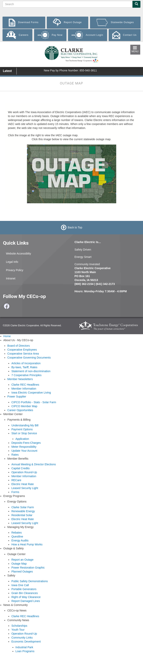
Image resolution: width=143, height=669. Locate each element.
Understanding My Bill (24, 425)
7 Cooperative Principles (26, 375)
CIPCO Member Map (24, 406)
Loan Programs (25, 651)
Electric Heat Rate (22, 484)
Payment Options (22, 429)
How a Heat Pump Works (26, 544)
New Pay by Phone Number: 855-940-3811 (70, 70)
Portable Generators (23, 589)
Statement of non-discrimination (30, 371)
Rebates (16, 532)
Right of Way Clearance (25, 597)
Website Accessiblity (18, 253)
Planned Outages (22, 571)
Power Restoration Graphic (28, 567)
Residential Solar (21, 515)
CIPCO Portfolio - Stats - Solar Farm (33, 402)
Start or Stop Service (24, 433)
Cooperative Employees (22, 349)
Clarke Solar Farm (22, 507)
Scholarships (19, 625)
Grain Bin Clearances (24, 593)
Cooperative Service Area (23, 353)
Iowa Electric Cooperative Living (31, 392)
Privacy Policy (14, 270)
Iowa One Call (20, 585)
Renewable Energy (23, 511)
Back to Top (75, 227)
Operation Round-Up (24, 472)
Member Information (23, 388)
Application (22, 438)
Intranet (10, 278)
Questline (17, 536)
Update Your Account (24, 450)
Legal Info (12, 261)
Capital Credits (20, 468)
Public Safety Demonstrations (29, 581)
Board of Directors (18, 345)
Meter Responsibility (23, 446)
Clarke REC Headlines (25, 384)
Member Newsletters (20, 379)
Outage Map (19, 563)
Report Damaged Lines (25, 601)
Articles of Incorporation (25, 363)
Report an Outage (22, 559)
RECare (16, 480)
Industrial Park (24, 647)
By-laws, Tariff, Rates (24, 367)
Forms (15, 492)
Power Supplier (16, 396)
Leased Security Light (24, 488)
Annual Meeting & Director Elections (33, 464)
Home (7, 336)
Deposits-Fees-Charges (26, 442)
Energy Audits (19, 540)
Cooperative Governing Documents (29, 357)
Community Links (22, 637)
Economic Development (26, 641)
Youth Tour (17, 629)
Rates (15, 454)
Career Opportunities (20, 410)
